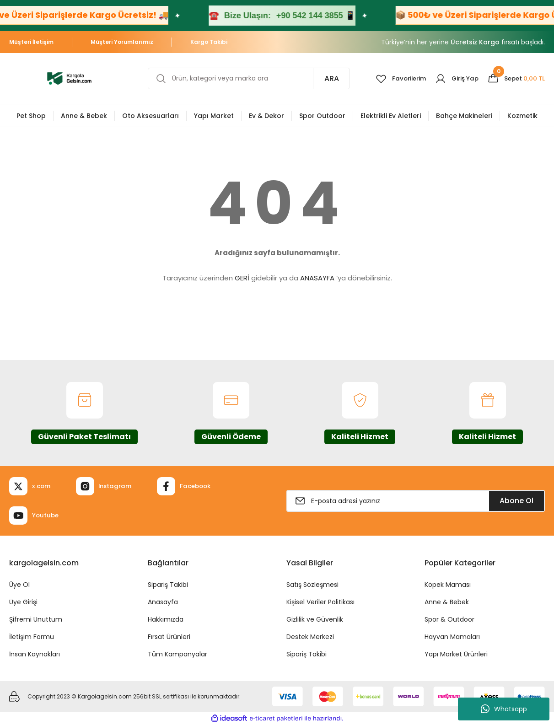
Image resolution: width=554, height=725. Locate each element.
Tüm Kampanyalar (177, 654)
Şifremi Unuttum (35, 619)
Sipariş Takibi (168, 584)
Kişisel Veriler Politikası (320, 602)
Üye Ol (19, 584)
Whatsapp (504, 709)
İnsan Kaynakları (34, 654)
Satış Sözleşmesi (312, 584)
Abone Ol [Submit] (516, 500)
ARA (324, 78)
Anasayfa (163, 602)
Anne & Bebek (447, 602)
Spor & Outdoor (449, 619)
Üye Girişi (23, 602)
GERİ (242, 278)
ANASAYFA (317, 278)
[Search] (245, 78)
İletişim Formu (31, 636)
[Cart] (515, 78)
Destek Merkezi (310, 636)
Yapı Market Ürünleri (456, 654)
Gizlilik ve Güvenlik (314, 619)
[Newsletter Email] (415, 501)
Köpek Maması (448, 584)
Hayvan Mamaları (452, 636)
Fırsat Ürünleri (169, 636)
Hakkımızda (165, 619)
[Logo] (69, 78)
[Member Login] (453, 78)
